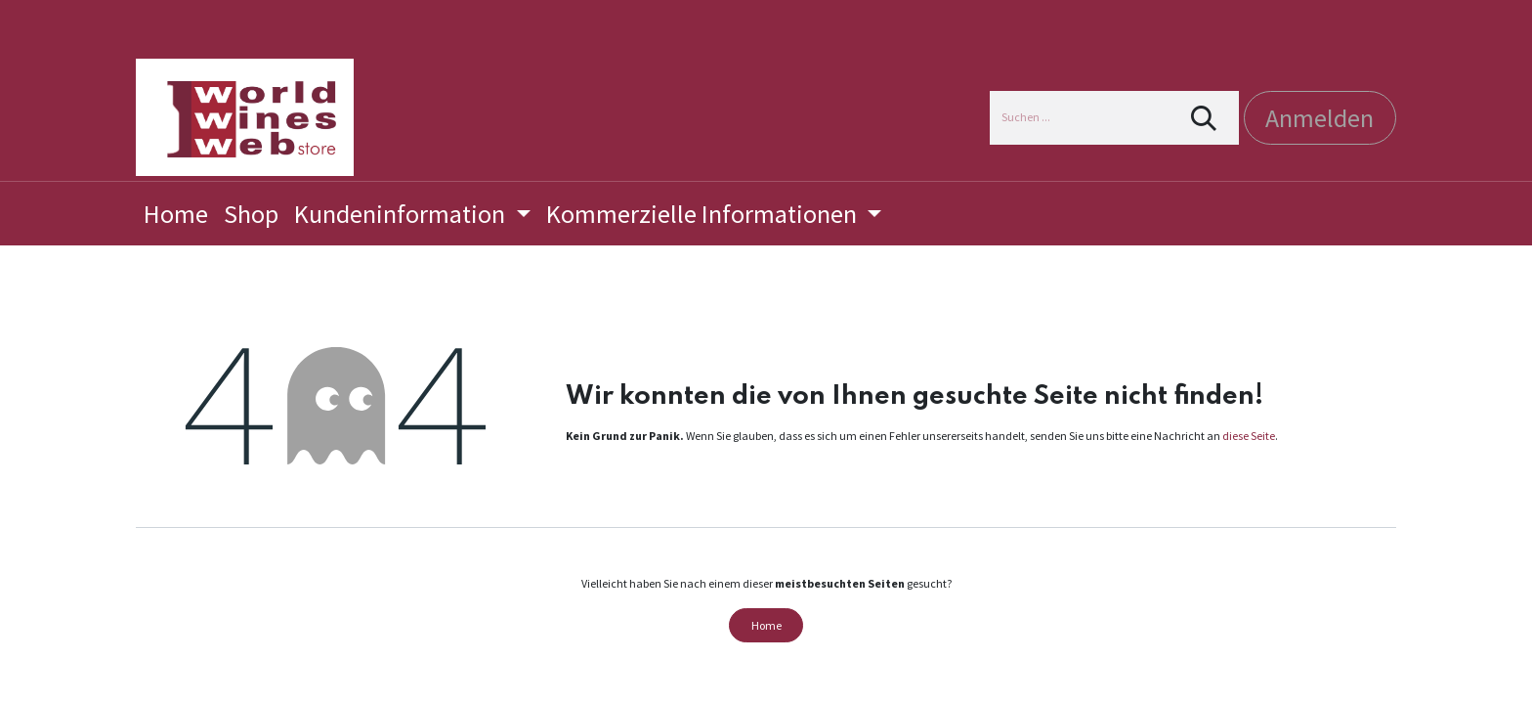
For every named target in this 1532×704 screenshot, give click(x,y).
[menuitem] (176, 214)
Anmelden (1319, 118)
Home (766, 625)
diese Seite (1248, 435)
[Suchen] (1204, 118)
